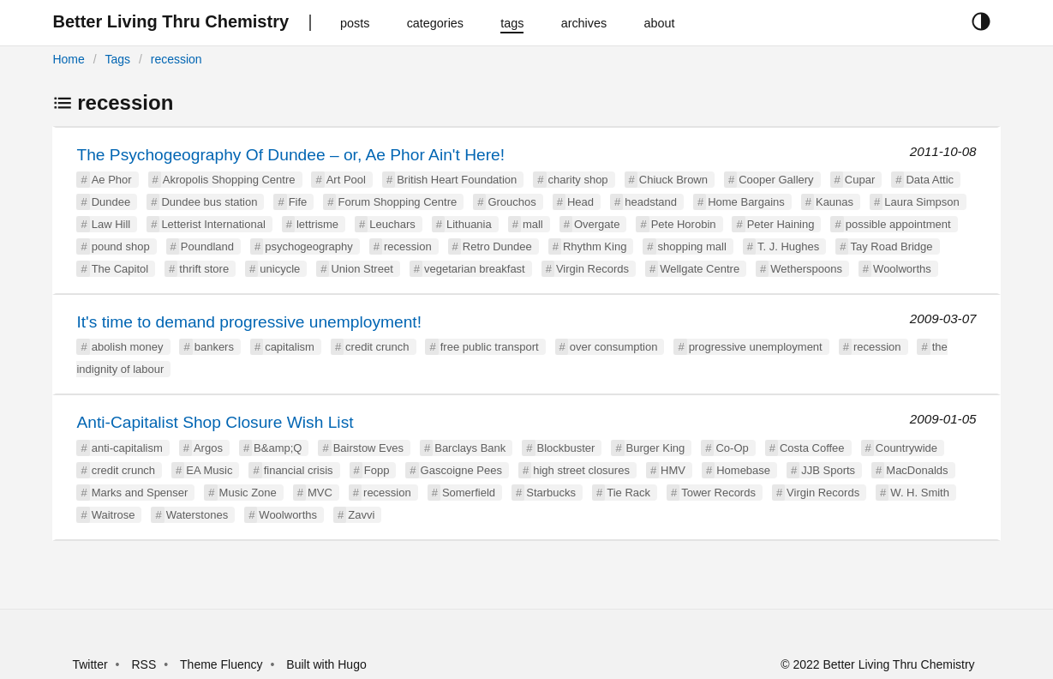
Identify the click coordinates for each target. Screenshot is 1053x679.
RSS (143, 664)
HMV (673, 470)
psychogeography (309, 246)
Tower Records (718, 492)
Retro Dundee (497, 246)
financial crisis (298, 470)
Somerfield (468, 492)
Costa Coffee (812, 448)
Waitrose (113, 514)
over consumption (614, 346)
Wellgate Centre (699, 268)
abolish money (128, 346)
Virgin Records (592, 268)
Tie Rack (628, 492)
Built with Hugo (326, 664)
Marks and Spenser (140, 492)
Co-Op (731, 448)
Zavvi (361, 514)
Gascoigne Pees (461, 470)
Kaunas (834, 201)
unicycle (280, 268)
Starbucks (551, 492)
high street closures (581, 470)
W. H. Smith (919, 492)
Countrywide (906, 448)
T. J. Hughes (788, 246)
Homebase (743, 470)
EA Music (209, 470)
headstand (651, 201)
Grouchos (511, 201)
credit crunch (377, 346)
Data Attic (930, 179)
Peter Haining (781, 224)
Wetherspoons (806, 268)
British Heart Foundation (457, 179)
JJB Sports (828, 470)
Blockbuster (566, 448)
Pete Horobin (683, 224)
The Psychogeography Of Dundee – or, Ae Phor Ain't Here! (290, 155)
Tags (117, 59)
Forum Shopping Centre (397, 201)
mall (533, 224)
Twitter (89, 664)
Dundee (111, 201)
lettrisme (317, 224)
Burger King (655, 448)
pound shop (121, 246)
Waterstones (197, 514)
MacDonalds (917, 470)
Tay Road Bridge (891, 246)
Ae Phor (112, 179)
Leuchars (392, 224)
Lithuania (469, 224)
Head (580, 201)
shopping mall (692, 246)
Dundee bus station (209, 201)
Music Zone (248, 492)
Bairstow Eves (368, 448)
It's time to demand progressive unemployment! (249, 322)
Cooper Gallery (776, 179)
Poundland (207, 246)
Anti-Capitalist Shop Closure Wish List (214, 422)
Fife (298, 201)
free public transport (489, 346)
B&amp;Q (278, 448)
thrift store (204, 268)
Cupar (860, 179)
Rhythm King (594, 246)
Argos (208, 448)
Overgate (596, 224)
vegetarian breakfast (474, 268)
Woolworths (902, 268)
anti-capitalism (127, 448)
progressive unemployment (756, 346)
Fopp (377, 470)
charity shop (578, 179)
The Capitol (120, 268)
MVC (320, 492)
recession (176, 59)
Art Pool (346, 179)
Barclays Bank (470, 448)
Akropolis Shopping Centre (229, 179)
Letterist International (213, 224)
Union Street (361, 268)
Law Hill (111, 224)
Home (68, 59)
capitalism (289, 346)
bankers (214, 346)
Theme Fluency (223, 664)
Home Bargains (746, 201)
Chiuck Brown (673, 179)
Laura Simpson (921, 201)
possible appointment (898, 224)
